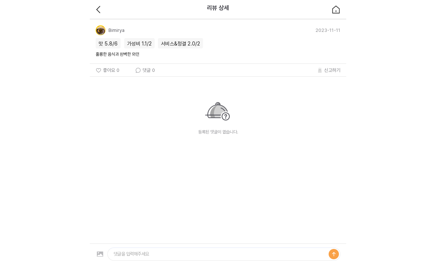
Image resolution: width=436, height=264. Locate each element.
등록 (334, 254)
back (98, 9)
